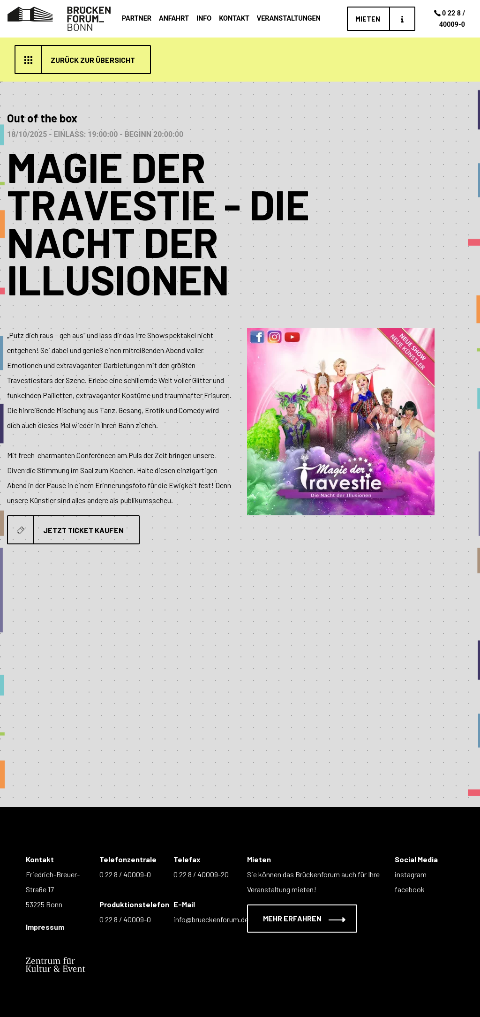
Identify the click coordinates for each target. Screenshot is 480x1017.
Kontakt (234, 19)
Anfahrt (174, 19)
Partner (136, 19)
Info (203, 19)
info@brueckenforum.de (210, 919)
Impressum (45, 926)
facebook (410, 889)
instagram (411, 874)
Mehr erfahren (298, 918)
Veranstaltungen (289, 19)
